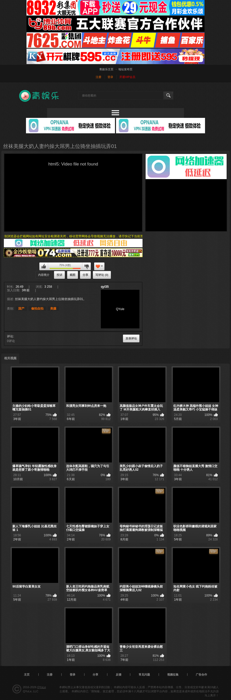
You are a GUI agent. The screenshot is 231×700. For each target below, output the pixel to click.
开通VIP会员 (127, 76)
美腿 (53, 308)
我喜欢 (43, 266)
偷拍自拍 (37, 308)
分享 (85, 274)
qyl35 (105, 286)
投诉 (59, 274)
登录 (110, 76)
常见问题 (144, 674)
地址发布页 (125, 69)
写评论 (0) (101, 274)
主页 (27, 674)
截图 (72, 274)
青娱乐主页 (106, 69)
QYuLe (41, 687)
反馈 (118, 674)
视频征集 (173, 674)
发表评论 (131, 338)
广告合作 (201, 674)
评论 (10, 336)
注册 (98, 76)
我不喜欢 (86, 266)
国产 (21, 308)
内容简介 (43, 274)
